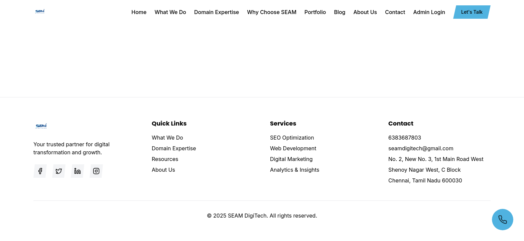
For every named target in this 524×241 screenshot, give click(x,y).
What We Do (170, 12)
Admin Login (429, 12)
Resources (165, 159)
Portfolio (315, 12)
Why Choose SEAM (271, 12)
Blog (339, 12)
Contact (395, 12)
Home (138, 12)
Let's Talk (472, 12)
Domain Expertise (216, 12)
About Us (365, 12)
